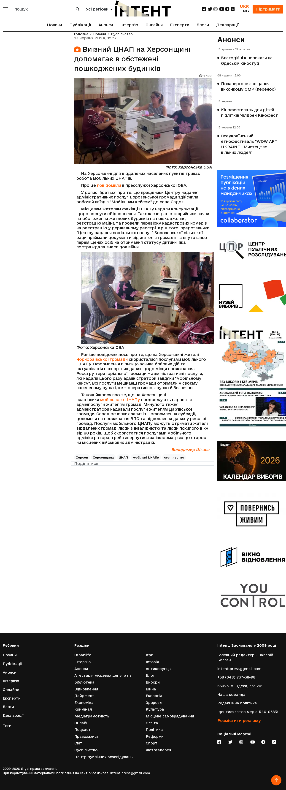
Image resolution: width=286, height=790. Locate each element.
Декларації (227, 25)
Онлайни (154, 25)
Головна (81, 34)
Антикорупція (159, 669)
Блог (150, 675)
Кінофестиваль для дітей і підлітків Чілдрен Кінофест (249, 112)
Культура (155, 709)
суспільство (174, 457)
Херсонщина (103, 457)
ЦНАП (123, 457)
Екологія (154, 696)
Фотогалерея (158, 750)
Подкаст (82, 730)
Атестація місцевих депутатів (103, 675)
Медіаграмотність (91, 716)
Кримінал (83, 709)
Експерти (179, 25)
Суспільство (122, 34)
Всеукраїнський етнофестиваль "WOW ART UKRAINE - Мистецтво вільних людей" (249, 144)
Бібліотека (84, 682)
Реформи (155, 736)
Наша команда (231, 695)
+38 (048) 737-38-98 (236, 677)
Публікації (80, 25)
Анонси (105, 25)
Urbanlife (82, 655)
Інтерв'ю (129, 25)
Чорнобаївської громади (102, 359)
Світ (78, 743)
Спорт (151, 743)
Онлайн (81, 723)
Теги (7, 726)
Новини (54, 25)
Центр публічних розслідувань (103, 757)
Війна (151, 689)
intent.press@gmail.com (239, 669)
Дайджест (84, 696)
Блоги (203, 25)
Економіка (84, 703)
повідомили (109, 185)
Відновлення (86, 689)
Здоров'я (154, 703)
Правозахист (86, 736)
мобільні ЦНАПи (146, 457)
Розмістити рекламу (239, 720)
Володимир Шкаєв (190, 449)
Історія (152, 662)
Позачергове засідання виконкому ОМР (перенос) (248, 86)
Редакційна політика (237, 703)
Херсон (82, 457)
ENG (244, 11)
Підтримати (268, 9)
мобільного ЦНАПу (120, 399)
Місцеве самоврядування (170, 716)
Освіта (152, 723)
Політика (154, 730)
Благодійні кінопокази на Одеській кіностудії (247, 60)
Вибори (153, 682)
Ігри (149, 655)
